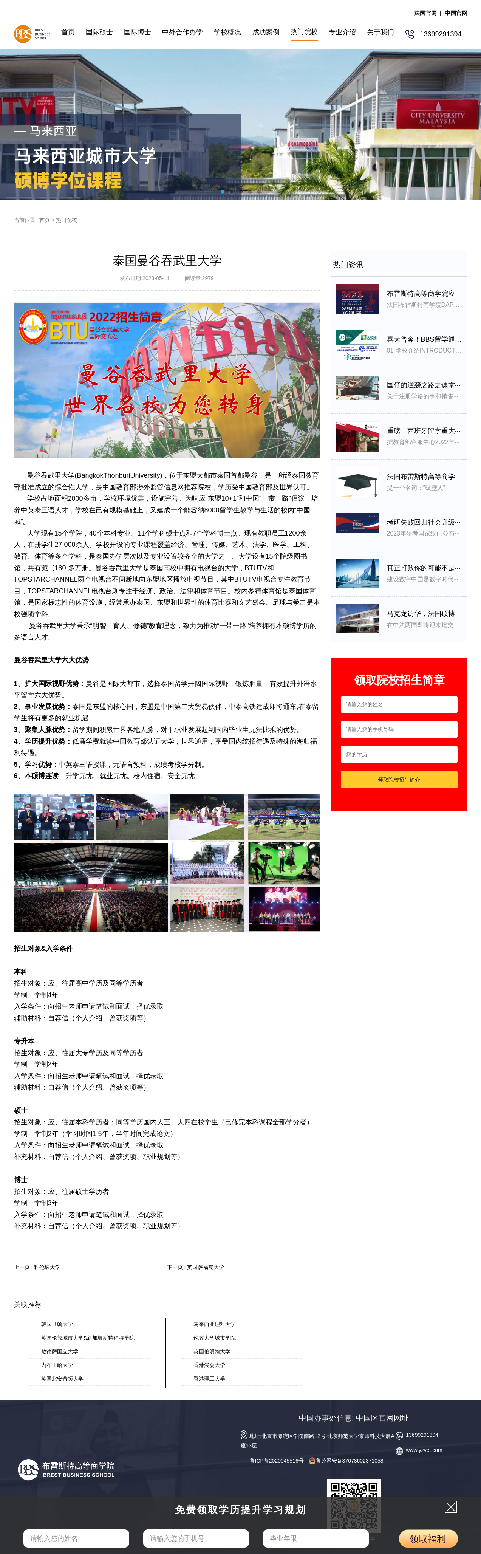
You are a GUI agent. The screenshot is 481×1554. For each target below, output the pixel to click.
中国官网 (456, 13)
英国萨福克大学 (205, 1267)
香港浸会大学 (209, 1365)
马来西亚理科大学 (214, 1324)
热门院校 (66, 220)
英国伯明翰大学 (211, 1351)
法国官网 (425, 13)
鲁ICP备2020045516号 (277, 1461)
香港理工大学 (209, 1379)
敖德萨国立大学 (59, 1351)
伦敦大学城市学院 (214, 1338)
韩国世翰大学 (57, 1324)
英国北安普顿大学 (62, 1379)
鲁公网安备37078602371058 (346, 1461)
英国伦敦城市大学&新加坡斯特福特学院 (88, 1338)
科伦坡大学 (47, 1267)
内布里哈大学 (57, 1365)
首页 (44, 220)
